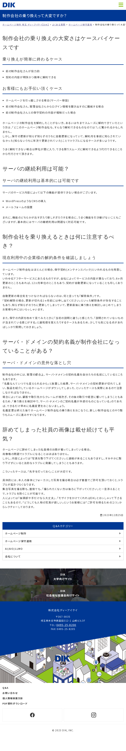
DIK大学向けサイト (63, 576)
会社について (13, 556)
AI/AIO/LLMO (14, 548)
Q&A (5, 687)
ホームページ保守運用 (18, 541)
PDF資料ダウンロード (15, 703)
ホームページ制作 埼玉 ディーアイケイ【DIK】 (8, 4)
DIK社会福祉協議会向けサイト (63, 593)
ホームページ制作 (15, 533)
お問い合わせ (10, 693)
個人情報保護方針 (12, 698)
